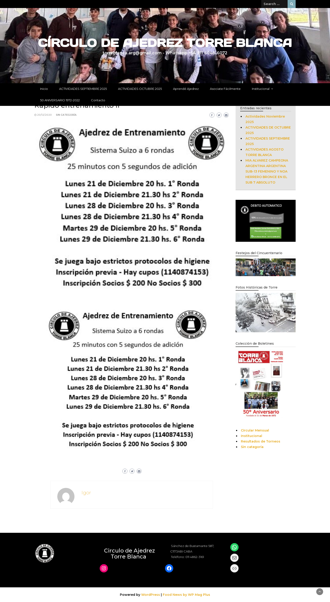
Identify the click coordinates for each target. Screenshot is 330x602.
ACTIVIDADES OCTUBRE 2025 (140, 89)
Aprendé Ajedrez (186, 89)
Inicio (44, 89)
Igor (86, 492)
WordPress (150, 595)
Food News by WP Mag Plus (186, 595)
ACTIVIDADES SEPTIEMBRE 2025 (83, 89)
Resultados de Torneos (260, 441)
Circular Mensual (255, 430)
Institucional (261, 89)
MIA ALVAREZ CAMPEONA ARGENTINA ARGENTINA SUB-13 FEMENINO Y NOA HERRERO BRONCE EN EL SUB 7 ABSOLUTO (266, 171)
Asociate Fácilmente (225, 89)
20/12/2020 (44, 114)
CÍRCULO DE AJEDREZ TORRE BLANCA (165, 43)
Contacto (98, 100)
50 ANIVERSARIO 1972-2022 (60, 100)
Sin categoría (66, 114)
